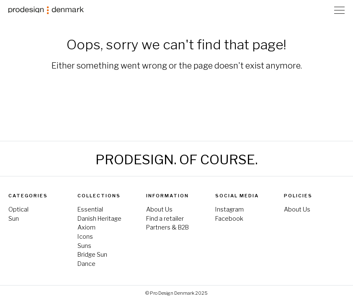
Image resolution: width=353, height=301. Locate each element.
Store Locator (323, 10)
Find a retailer (165, 218)
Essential (90, 209)
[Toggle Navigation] (339, 10)
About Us (159, 209)
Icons (85, 236)
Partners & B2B (167, 227)
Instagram (229, 209)
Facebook (229, 218)
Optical (18, 209)
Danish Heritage (99, 218)
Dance (86, 264)
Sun (13, 218)
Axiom (86, 227)
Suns (84, 246)
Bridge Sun (92, 254)
